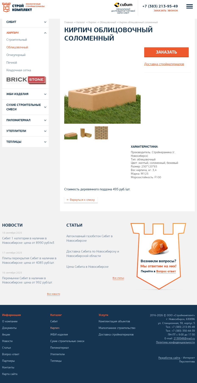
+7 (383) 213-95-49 (160, 6)
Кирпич (92, 22)
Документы (9, 328)
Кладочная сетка (18, 70)
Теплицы (13, 142)
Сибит (11, 22)
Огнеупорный (15, 55)
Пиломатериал (18, 120)
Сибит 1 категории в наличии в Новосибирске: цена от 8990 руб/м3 (28, 240)
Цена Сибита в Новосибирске (87, 267)
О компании (9, 321)
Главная (68, 22)
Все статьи (118, 278)
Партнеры (8, 361)
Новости (7, 341)
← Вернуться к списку (81, 200)
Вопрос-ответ (166, 271)
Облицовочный (108, 22)
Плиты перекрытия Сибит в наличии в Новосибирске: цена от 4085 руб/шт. (29, 260)
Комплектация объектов (114, 321)
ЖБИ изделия (17, 94)
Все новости (53, 294)
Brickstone (27, 80)
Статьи (6, 347)
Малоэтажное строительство (117, 328)
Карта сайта (9, 374)
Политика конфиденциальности (175, 342)
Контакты (8, 367)
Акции (6, 334)
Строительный (16, 39)
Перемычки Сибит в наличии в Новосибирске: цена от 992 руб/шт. (27, 280)
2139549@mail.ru (184, 338)
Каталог (80, 22)
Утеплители (16, 131)
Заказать (166, 52)
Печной (11, 62)
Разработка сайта (169, 357)
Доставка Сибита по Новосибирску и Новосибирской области (92, 253)
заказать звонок (166, 10)
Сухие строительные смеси (23, 107)
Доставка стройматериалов (116, 334)
